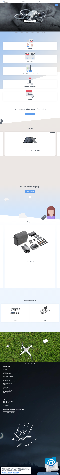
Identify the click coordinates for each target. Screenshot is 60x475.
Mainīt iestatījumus (7, 472)
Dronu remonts (30, 191)
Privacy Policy (3, 464)
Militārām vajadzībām (7, 392)
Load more (30, 324)
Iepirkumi (4, 384)
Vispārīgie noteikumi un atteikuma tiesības (11, 374)
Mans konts (5, 372)
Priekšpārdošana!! (30, 20)
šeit (20, 470)
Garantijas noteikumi (7, 373)
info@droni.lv (6, 407)
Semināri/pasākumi (6, 387)
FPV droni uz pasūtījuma (7, 388)
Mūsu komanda (30, 113)
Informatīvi (5, 369)
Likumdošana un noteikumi (8, 376)
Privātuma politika (6, 370)
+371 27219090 (6, 405)
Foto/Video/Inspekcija (7, 391)
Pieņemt (15, 472)
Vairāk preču (30, 264)
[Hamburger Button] (56, 1)
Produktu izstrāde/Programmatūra (9, 390)
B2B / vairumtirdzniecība (7, 383)
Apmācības (5, 386)
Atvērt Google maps (9, 412)
